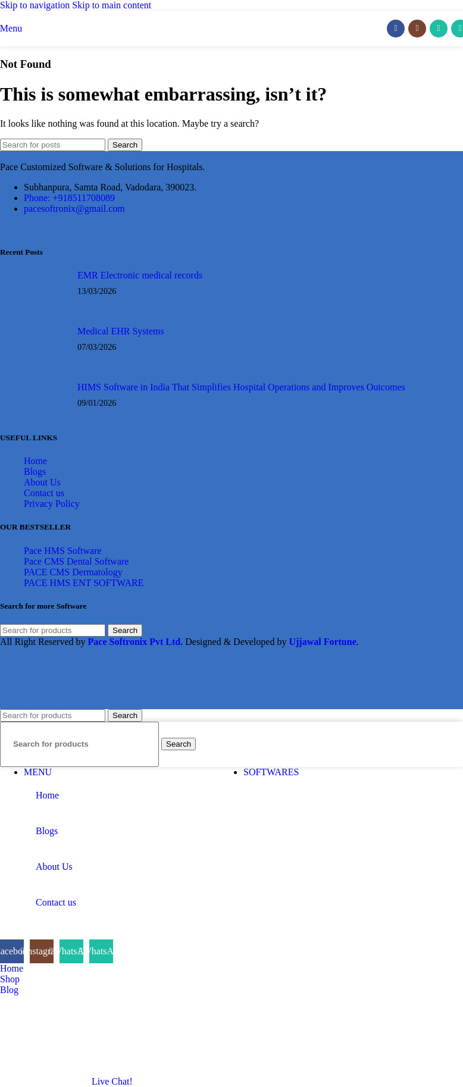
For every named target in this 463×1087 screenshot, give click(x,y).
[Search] (52, 145)
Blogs (35, 471)
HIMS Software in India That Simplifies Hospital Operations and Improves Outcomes (241, 387)
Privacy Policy (52, 504)
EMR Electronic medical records (139, 275)
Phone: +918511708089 (69, 198)
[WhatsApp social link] (439, 28)
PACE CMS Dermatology (73, 572)
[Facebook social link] (396, 28)
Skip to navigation (36, 5)
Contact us (44, 493)
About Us (42, 482)
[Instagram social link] (417, 28)
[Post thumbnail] (46, 289)
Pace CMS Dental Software (76, 561)
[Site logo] (232, 49)
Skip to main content (111, 5)
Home (35, 461)
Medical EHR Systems (120, 331)
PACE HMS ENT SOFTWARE (83, 583)
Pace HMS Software (63, 551)
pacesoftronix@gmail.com (74, 208)
